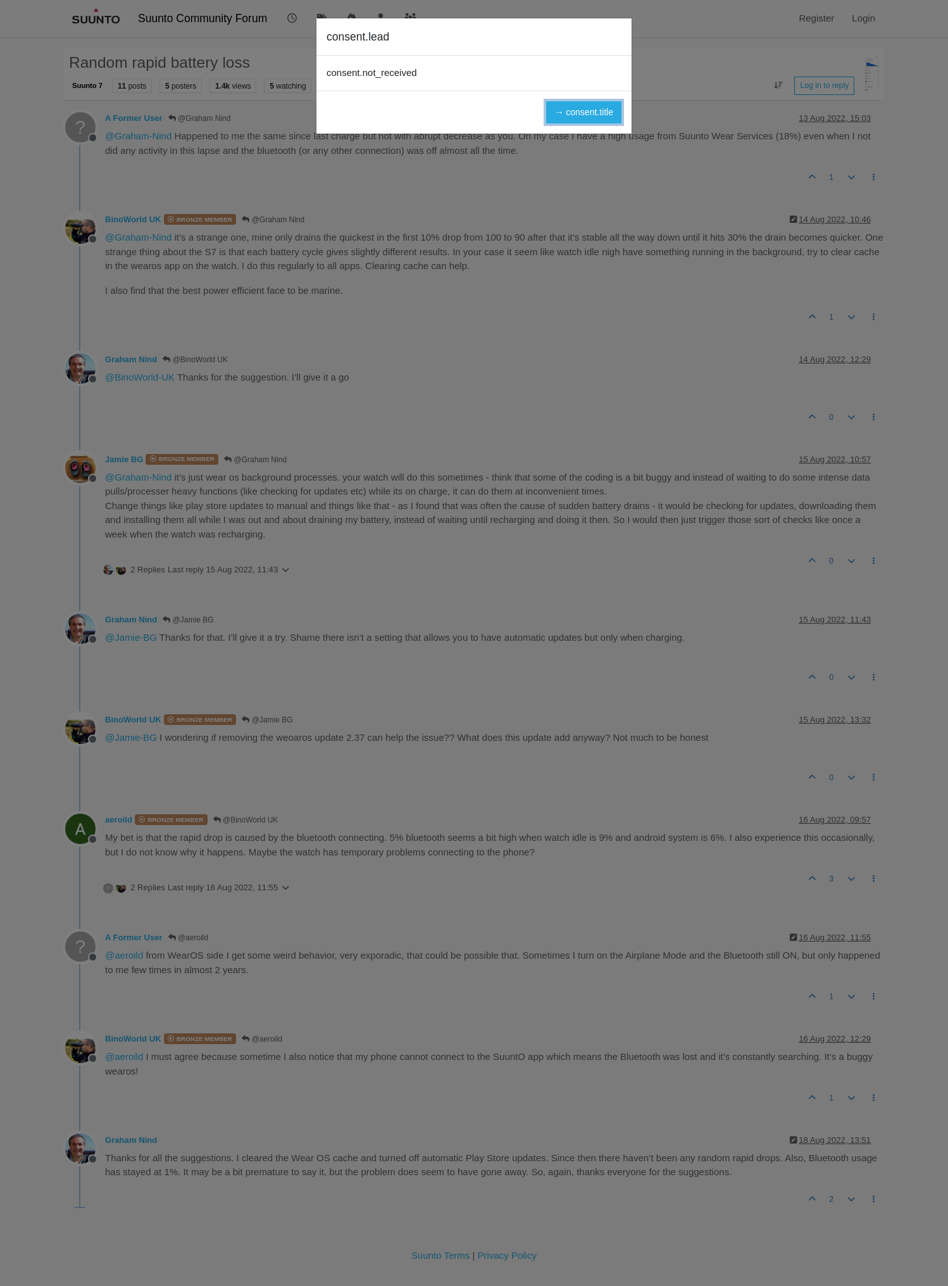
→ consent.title (583, 112)
